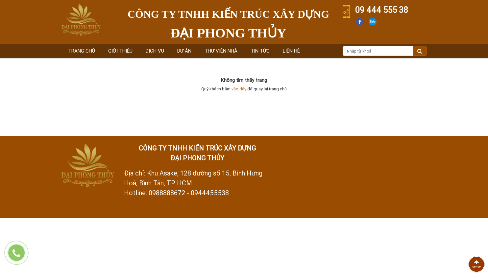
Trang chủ (81, 51)
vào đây (239, 89)
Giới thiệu (120, 51)
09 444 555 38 (381, 10)
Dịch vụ (155, 51)
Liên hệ (291, 51)
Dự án (184, 51)
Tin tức (260, 51)
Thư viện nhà (221, 51)
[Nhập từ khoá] (378, 51)
